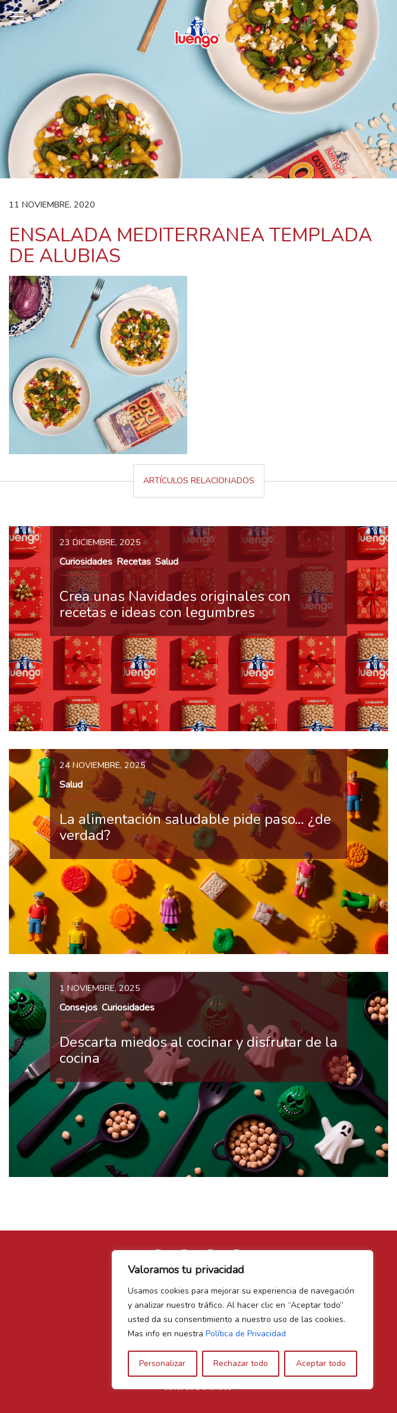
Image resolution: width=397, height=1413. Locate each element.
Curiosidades (85, 561)
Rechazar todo (240, 1363)
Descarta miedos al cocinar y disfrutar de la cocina (198, 1050)
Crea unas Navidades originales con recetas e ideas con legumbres (175, 604)
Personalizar (162, 1363)
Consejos (78, 1007)
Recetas (133, 561)
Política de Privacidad (246, 1333)
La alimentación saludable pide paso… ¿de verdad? (195, 827)
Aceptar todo (321, 1363)
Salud (166, 561)
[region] (242, 1319)
